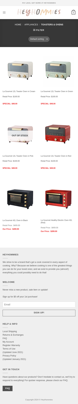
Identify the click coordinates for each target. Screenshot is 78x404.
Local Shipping (10, 331)
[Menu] (4, 12)
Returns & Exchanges (13, 335)
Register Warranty (11, 345)
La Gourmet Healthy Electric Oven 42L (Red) (56, 221)
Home (18, 24)
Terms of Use (9, 349)
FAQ (5, 338)
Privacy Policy (9, 356)
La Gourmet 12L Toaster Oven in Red (56, 156)
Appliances (31, 24)
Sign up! (39, 312)
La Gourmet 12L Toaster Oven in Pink (18, 156)
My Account (8, 342)
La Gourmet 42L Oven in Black (15, 220)
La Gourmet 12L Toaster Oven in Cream (19, 91)
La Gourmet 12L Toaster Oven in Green (57, 91)
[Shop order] (39, 39)
